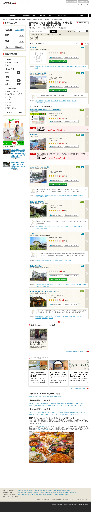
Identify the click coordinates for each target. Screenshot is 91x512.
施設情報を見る (56, 57)
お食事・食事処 (78, 403)
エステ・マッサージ (64, 405)
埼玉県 (26, 490)
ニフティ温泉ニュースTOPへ (79, 388)
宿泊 (30, 403)
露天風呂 (53, 403)
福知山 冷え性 (62, 101)
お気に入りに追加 (72, 57)
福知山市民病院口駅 (72, 66)
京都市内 (31, 396)
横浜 (19, 494)
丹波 (44, 396)
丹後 (59, 396)
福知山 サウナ (66, 284)
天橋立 (55, 396)
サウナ (34, 403)
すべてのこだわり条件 (14, 112)
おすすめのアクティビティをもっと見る (76, 351)
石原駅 (69, 101)
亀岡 (48, 396)
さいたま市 (35, 494)
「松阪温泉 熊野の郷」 (42, 429)
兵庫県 (35, 490)
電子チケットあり (37, 34)
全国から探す (19, 30)
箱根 (25, 492)
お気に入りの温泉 (71, 1)
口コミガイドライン (68, 499)
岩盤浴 (30, 414)
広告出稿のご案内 (56, 499)
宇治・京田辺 (38, 396)
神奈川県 (20, 490)
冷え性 (30, 405)
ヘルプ (77, 499)
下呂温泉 (42, 492)
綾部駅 (56, 260)
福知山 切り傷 (54, 101)
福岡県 (68, 490)
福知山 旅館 (57, 66)
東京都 (45, 490)
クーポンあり (49, 34)
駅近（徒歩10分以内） (43, 403)
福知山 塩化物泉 (39, 101)
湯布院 (67, 492)
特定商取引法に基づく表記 (70, 504)
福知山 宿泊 (38, 66)
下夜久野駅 (45, 318)
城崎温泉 (36, 492)
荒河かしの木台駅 (82, 66)
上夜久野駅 (38, 318)
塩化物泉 (73, 412)
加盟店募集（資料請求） (43, 499)
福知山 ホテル (58, 284)
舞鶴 (51, 396)
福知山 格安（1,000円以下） (76, 316)
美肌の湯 (73, 405)
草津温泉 (20, 492)
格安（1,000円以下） (67, 403)
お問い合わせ (85, 499)
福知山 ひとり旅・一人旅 (66, 227)
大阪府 (50, 490)
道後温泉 (55, 492)
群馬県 (40, 490)
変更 (21, 35)
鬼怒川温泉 (73, 492)
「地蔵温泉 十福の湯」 (44, 426)
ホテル (58, 403)
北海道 (54, 490)
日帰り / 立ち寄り (13, 62)
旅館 (39, 405)
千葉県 (31, 490)
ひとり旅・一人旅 (53, 405)
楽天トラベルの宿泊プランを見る (58, 61)
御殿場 (44, 494)
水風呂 (35, 405)
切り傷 (79, 405)
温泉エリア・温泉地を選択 (14, 47)
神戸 (66, 494)
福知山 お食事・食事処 (48, 66)
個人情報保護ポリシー (57, 504)
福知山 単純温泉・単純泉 (41, 316)
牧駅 (36, 68)
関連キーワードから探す (10, 497)
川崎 (22, 494)
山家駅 (69, 260)
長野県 (59, 490)
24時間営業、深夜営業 (14, 94)
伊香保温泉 (49, 492)
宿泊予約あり (60, 34)
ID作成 (87, 4)
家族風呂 (10, 105)
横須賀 (27, 494)
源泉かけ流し (11, 108)
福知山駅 (64, 66)
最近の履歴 (83, 1)
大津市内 (61, 494)
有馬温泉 (30, 492)
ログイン (80, 4)
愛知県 (64, 490)
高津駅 (48, 102)
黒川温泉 (61, 492)
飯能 (40, 494)
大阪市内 (49, 494)
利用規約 (81, 504)
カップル (44, 405)
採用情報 (86, 504)
